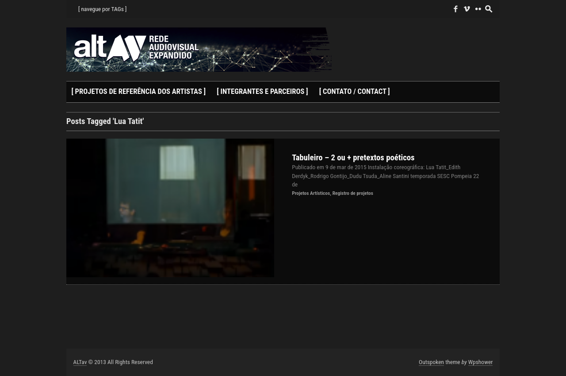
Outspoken (431, 361)
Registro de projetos (353, 193)
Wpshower (480, 361)
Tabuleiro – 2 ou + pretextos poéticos (353, 158)
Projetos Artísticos (311, 193)
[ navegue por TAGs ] (102, 8)
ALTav (80, 361)
